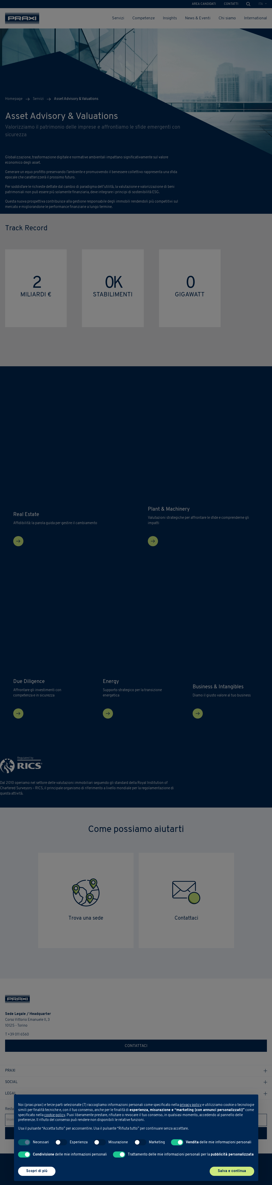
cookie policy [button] (54, 1115)
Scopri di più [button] (36, 1171)
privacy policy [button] (191, 1105)
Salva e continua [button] (232, 1171)
